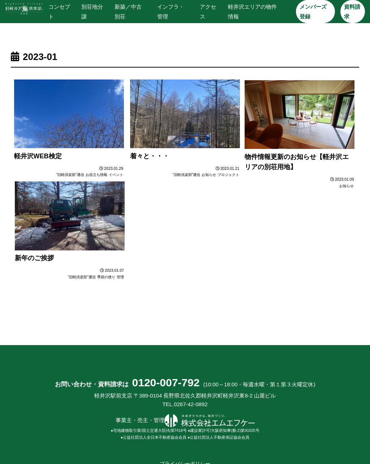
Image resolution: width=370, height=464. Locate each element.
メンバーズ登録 (313, 12)
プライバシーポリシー (185, 436)
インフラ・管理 (170, 12)
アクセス (207, 12)
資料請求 (352, 12)
